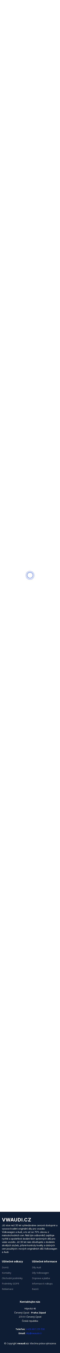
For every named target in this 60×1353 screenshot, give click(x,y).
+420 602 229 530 (35, 1329)
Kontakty (6, 1273)
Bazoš (35, 1289)
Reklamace (7, 1289)
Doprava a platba (41, 1278)
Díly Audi (36, 1267)
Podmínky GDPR (10, 1284)
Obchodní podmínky (12, 1278)
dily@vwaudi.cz (33, 1333)
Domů (5, 1267)
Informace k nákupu (42, 1284)
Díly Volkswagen (40, 1273)
